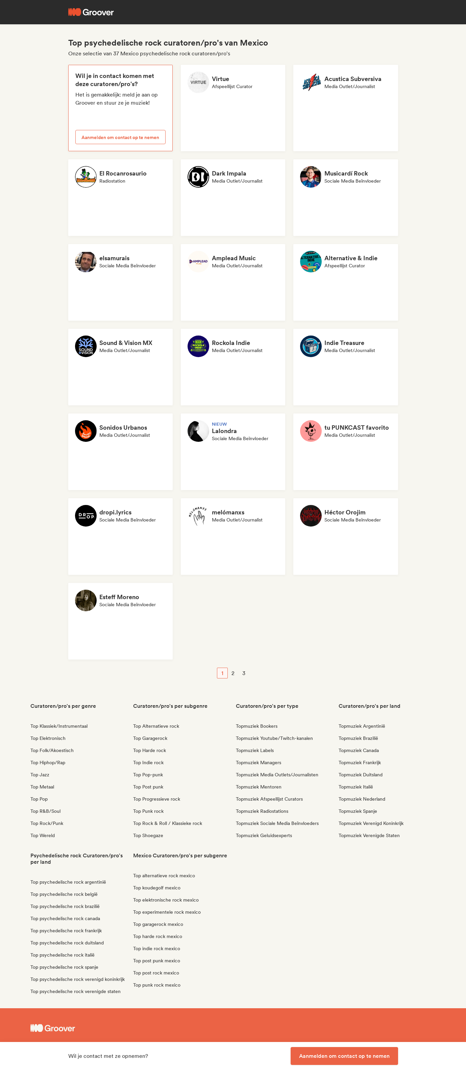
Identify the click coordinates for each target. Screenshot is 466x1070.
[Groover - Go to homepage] (81, 1028)
